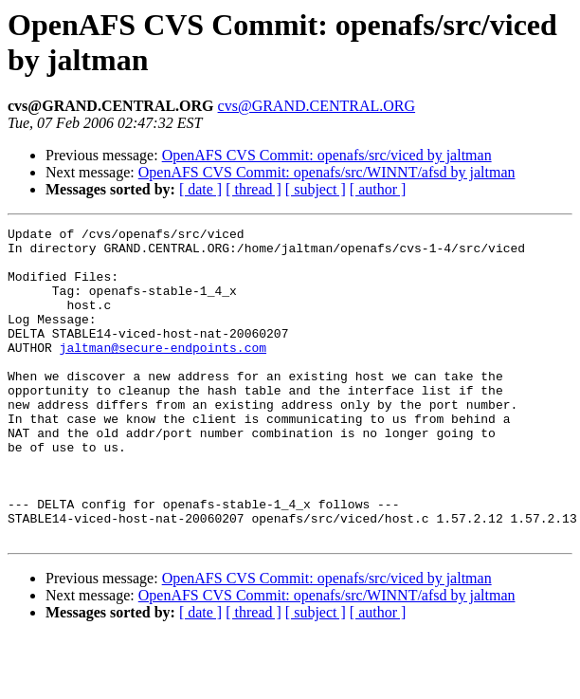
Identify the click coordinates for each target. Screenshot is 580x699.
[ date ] (200, 189)
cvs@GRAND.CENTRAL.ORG (317, 106)
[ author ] (378, 189)
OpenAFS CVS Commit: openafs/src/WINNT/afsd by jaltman (327, 172)
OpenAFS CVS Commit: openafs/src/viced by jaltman (327, 155)
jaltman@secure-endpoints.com (163, 372)
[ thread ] (253, 189)
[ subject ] (315, 189)
